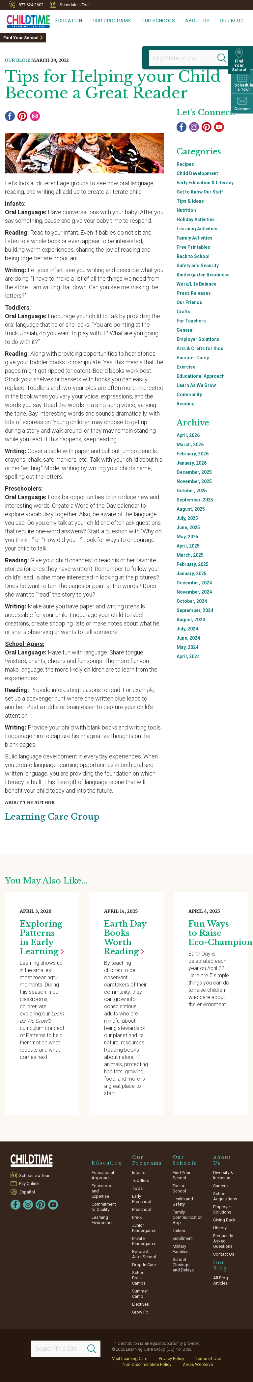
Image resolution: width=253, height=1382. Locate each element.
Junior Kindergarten (144, 1227)
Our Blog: (17, 60)
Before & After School (144, 1254)
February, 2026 (193, 453)
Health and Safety (183, 1201)
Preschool (141, 1209)
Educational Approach (201, 376)
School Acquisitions (225, 1196)
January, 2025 (192, 573)
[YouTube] (219, 127)
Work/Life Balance (196, 284)
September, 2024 (195, 610)
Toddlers (140, 1180)
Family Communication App (188, 1217)
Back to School (193, 256)
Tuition (179, 1230)
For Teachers (191, 320)
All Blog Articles (220, 1280)
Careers (220, 1185)
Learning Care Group (54, 816)
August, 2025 (191, 509)
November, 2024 (194, 592)
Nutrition (186, 210)
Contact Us (223, 1253)
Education (84, 21)
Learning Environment (103, 1220)
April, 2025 (188, 546)
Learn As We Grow (196, 385)
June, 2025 (188, 527)
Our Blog (233, 21)
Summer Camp (193, 357)
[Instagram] (194, 127)
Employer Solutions (198, 339)
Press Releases (194, 293)
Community (189, 394)
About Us (202, 21)
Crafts (183, 311)
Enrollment (183, 1238)
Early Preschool (141, 1198)
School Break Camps (139, 1277)
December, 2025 (194, 472)
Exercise (186, 367)
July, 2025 (187, 518)
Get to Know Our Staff (200, 191)
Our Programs (124, 21)
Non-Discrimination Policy (147, 1364)
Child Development (197, 173)
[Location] (185, 58)
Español (27, 1191)
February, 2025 (193, 564)
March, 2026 (190, 444)
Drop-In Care (144, 1264)
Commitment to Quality (104, 1206)
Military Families (180, 1248)
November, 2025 (194, 481)
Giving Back (224, 1219)
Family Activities (194, 238)
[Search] (224, 58)
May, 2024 (187, 647)
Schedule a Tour (70, 5)
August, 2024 (191, 619)
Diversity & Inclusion (223, 1175)
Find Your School (21, 37)
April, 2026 (188, 435)
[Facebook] (10, 116)
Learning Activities (197, 228)
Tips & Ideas (190, 201)
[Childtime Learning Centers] (25, 20)
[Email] (35, 116)
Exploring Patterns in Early (42, 937)
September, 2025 (195, 499)
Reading (186, 403)
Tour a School (179, 1188)
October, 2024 (192, 601)
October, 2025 (192, 490)
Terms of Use (208, 1358)
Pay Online (29, 1183)
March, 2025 (190, 555)
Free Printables (193, 247)
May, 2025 (187, 536)
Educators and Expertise (101, 1190)
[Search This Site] (66, 1348)
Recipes (185, 164)
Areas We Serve (198, 1364)
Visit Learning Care (129, 1358)
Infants (138, 1172)
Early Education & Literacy (205, 182)
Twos (137, 1188)
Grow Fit (140, 1311)
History (220, 1227)
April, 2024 (188, 656)
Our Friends (189, 302)
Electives (140, 1303)
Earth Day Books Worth (125, 937)
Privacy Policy (171, 1358)
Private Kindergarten (144, 1241)
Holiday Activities (196, 219)
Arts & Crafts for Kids (200, 348)
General (185, 330)
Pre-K (137, 1217)
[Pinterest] (22, 116)
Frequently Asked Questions (223, 1240)
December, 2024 (194, 582)
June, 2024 (188, 638)
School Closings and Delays (183, 1264)
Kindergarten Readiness (203, 274)
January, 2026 (192, 463)
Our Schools (167, 21)
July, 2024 (187, 628)
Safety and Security (198, 265)
